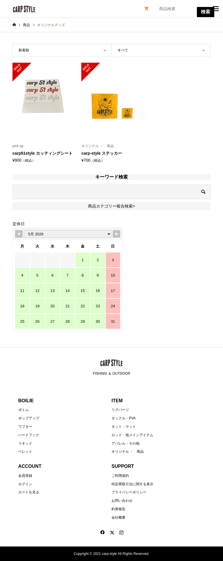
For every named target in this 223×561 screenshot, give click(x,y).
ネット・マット (124, 427)
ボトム (23, 410)
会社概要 (118, 517)
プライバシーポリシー (129, 492)
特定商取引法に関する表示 (132, 484)
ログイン (25, 484)
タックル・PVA (124, 418)
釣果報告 (118, 509)
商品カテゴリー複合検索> (111, 206)
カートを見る (28, 492)
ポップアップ (28, 418)
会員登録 (25, 476)
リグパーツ (120, 410)
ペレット (25, 452)
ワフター (25, 427)
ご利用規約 (120, 476)
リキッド (25, 443)
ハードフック (28, 435)
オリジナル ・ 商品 (128, 452)
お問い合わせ (122, 501)
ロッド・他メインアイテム (132, 435)
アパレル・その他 (125, 443)
